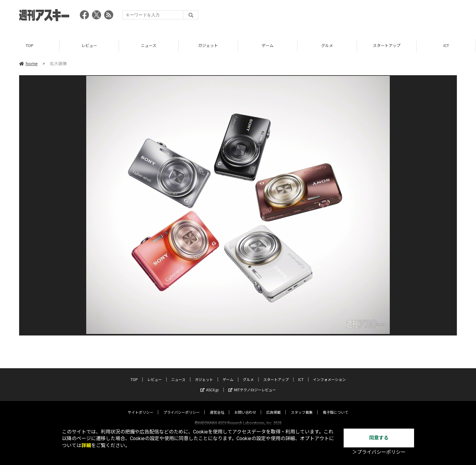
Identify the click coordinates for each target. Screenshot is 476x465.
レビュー (89, 45)
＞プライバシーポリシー (379, 452)
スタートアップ (386, 45)
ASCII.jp (209, 384)
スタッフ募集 (302, 406)
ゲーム (268, 45)
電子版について (335, 406)
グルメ (327, 45)
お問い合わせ (245, 406)
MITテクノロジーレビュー (252, 384)
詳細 (86, 445)
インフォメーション (329, 373)
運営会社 (217, 406)
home (28, 63)
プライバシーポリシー (181, 406)
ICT (446, 45)
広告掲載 (273, 406)
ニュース (148, 45)
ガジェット (208, 45)
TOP (29, 45)
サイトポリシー (140, 406)
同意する (379, 438)
